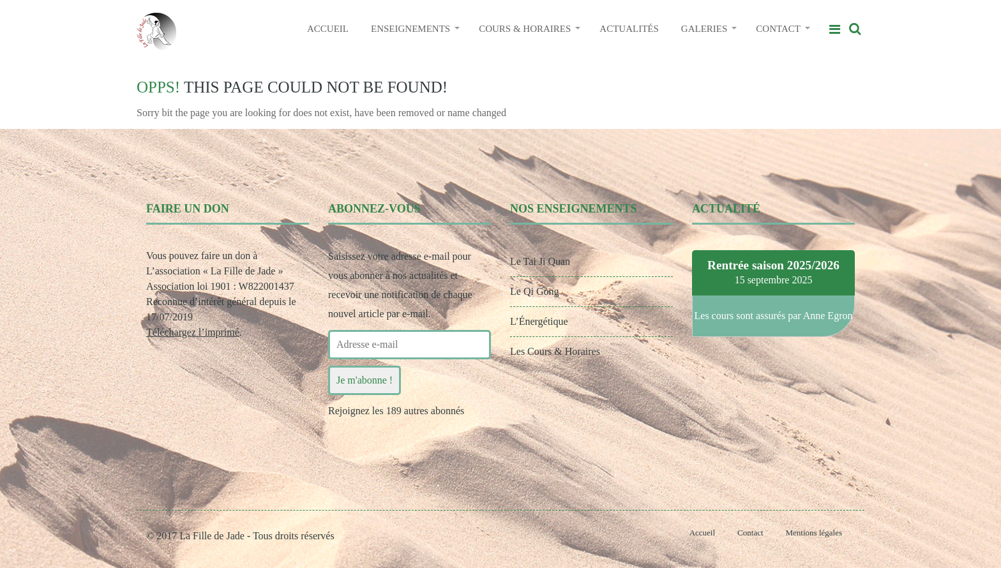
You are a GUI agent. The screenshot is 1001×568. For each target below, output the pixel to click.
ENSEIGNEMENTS (410, 29)
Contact (750, 532)
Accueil (702, 532)
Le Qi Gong (534, 291)
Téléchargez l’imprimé (192, 332)
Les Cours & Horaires (555, 351)
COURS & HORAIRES (525, 29)
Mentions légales (814, 532)
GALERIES (704, 29)
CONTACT (778, 29)
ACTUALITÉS (629, 29)
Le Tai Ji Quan (540, 261)
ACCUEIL (328, 29)
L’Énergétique (539, 321)
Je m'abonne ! (364, 380)
